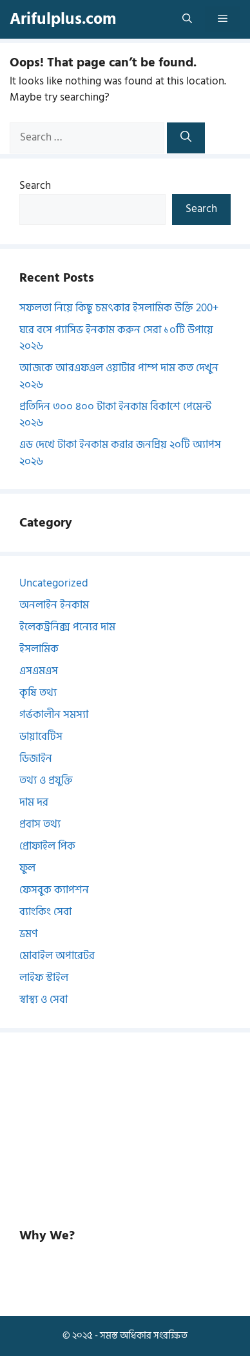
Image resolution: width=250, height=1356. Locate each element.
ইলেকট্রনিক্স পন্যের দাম (67, 627)
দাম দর (33, 802)
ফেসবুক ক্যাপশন (54, 890)
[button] (187, 19)
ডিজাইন (35, 759)
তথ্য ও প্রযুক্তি (46, 780)
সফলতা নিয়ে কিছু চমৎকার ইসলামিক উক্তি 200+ (118, 308)
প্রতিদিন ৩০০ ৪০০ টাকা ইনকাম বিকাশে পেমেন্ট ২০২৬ (115, 415)
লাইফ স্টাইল (43, 978)
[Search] (186, 137)
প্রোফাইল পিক (47, 846)
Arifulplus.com (63, 19)
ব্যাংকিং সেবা (45, 912)
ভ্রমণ (28, 934)
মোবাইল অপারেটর (57, 956)
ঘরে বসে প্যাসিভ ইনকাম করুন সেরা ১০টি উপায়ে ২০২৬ (116, 338)
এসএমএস (38, 671)
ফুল (27, 868)
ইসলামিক (39, 649)
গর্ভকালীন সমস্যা (53, 715)
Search (35, 186)
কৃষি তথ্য (38, 693)
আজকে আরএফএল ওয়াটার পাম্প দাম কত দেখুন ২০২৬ (118, 376)
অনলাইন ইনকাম (54, 605)
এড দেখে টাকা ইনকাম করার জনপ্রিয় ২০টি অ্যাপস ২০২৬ (120, 453)
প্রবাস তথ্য (40, 824)
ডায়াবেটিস (41, 737)
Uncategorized (53, 583)
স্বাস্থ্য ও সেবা (43, 1000)
